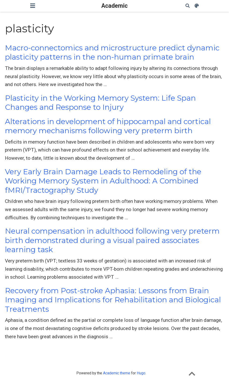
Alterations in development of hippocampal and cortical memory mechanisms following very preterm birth (108, 126)
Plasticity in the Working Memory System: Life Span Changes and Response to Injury (100, 103)
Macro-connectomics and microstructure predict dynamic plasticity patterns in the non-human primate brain (112, 52)
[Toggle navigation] (32, 6)
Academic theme (116, 373)
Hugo (141, 373)
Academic (114, 5)
